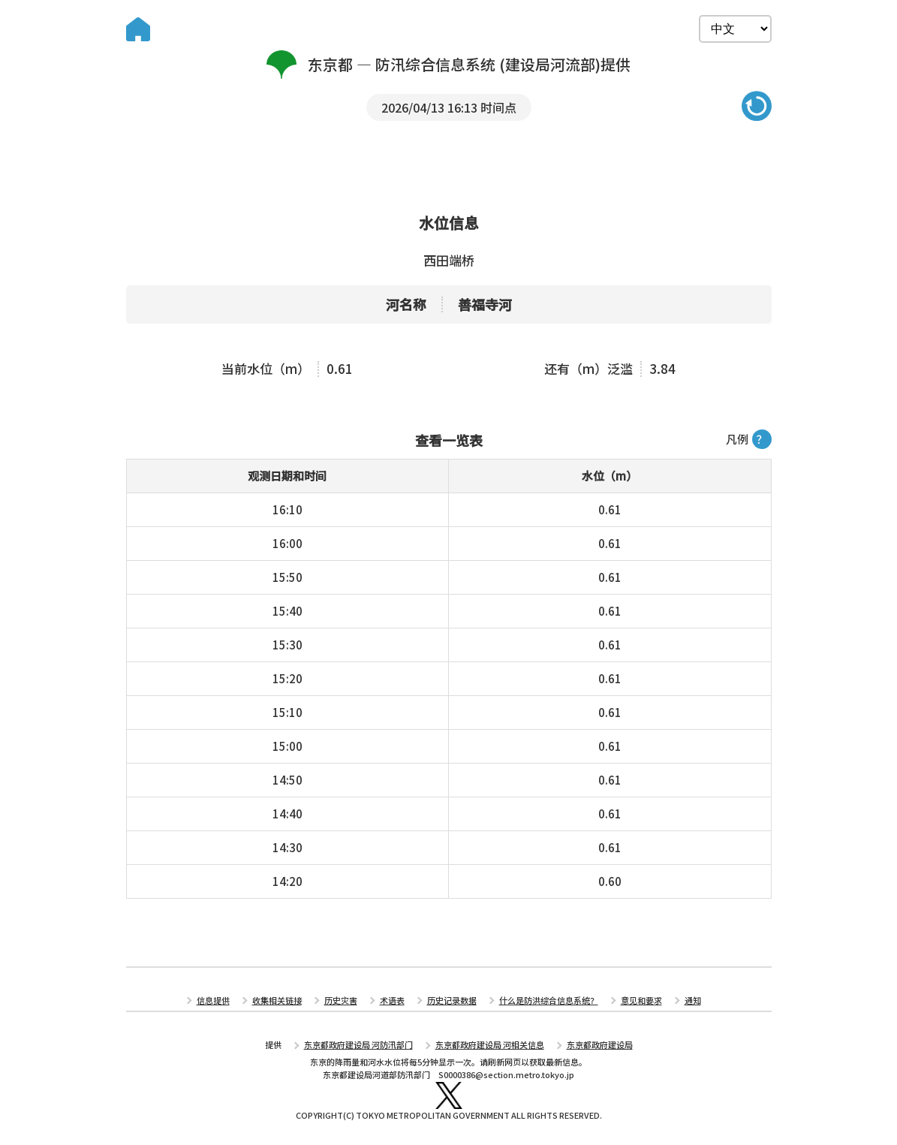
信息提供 (213, 1000)
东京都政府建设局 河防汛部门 (358, 1044)
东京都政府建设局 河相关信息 (489, 1044)
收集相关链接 (277, 1000)
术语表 (392, 1000)
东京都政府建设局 (600, 1044)
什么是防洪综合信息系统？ (548, 1000)
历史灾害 (340, 1000)
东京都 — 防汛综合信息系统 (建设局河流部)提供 (448, 64)
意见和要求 (641, 1000)
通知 (693, 1000)
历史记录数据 (452, 1000)
